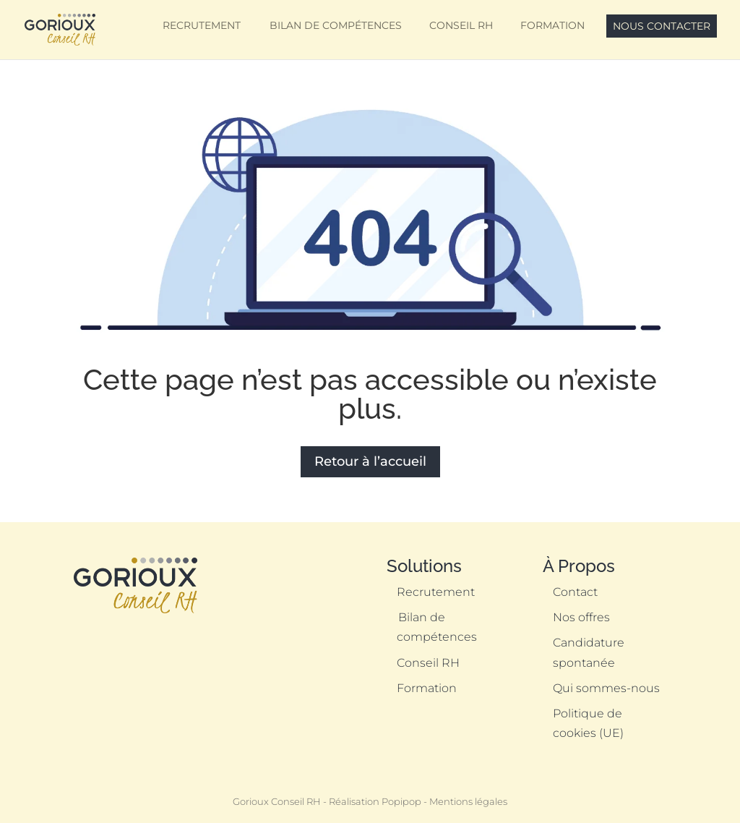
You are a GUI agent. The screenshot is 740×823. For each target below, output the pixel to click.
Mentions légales (468, 801)
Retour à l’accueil (370, 461)
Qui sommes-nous (606, 688)
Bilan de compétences (335, 25)
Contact (575, 592)
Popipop (401, 801)
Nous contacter (661, 26)
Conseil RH (461, 25)
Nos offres (581, 617)
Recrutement (202, 25)
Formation (552, 25)
